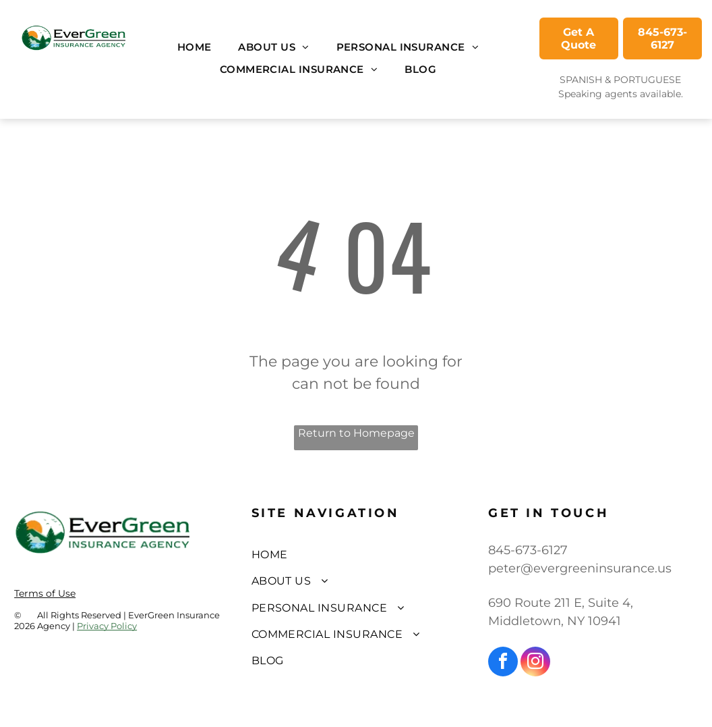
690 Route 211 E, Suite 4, (560, 602)
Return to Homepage (356, 433)
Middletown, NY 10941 (554, 621)
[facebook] (503, 663)
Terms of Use (45, 593)
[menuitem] (194, 47)
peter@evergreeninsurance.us (580, 568)
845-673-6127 (528, 550)
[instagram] (535, 663)
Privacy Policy (107, 625)
